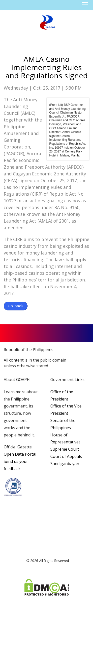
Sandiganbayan (64, 463)
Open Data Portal (20, 454)
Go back (16, 305)
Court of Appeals (66, 456)
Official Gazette (18, 447)
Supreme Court (64, 449)
